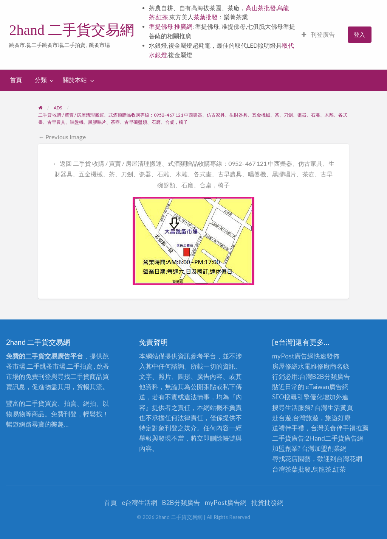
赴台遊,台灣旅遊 (295, 418)
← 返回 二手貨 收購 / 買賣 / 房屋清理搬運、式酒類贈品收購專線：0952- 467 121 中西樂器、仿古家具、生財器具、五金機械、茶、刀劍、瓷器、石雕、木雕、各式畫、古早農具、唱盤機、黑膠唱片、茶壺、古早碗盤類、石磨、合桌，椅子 (193, 174)
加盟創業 (327, 448)
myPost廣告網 (293, 356)
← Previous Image (62, 136)
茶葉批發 (206, 17)
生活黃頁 (340, 407)
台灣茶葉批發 (291, 469)
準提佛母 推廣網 (170, 26)
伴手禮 (346, 428)
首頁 (16, 79)
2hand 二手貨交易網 (71, 30)
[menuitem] (318, 34)
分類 (41, 79)
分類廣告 (337, 376)
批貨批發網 (267, 502)
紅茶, (162, 17)
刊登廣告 (318, 34)
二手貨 (334, 438)
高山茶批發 (261, 8)
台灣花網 (349, 459)
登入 (359, 34)
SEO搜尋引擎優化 (297, 397)
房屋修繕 (285, 366)
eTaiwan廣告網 (326, 387)
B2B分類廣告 (181, 502)
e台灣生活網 (139, 502)
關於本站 (75, 79)
